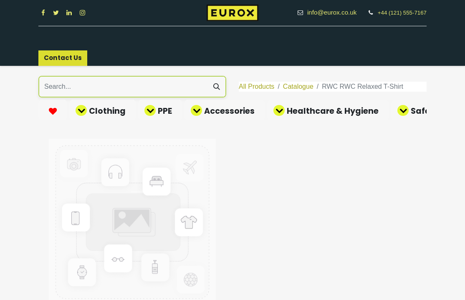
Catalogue (298, 86)
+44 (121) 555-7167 (402, 13)
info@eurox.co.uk (336, 12)
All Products (256, 86)
